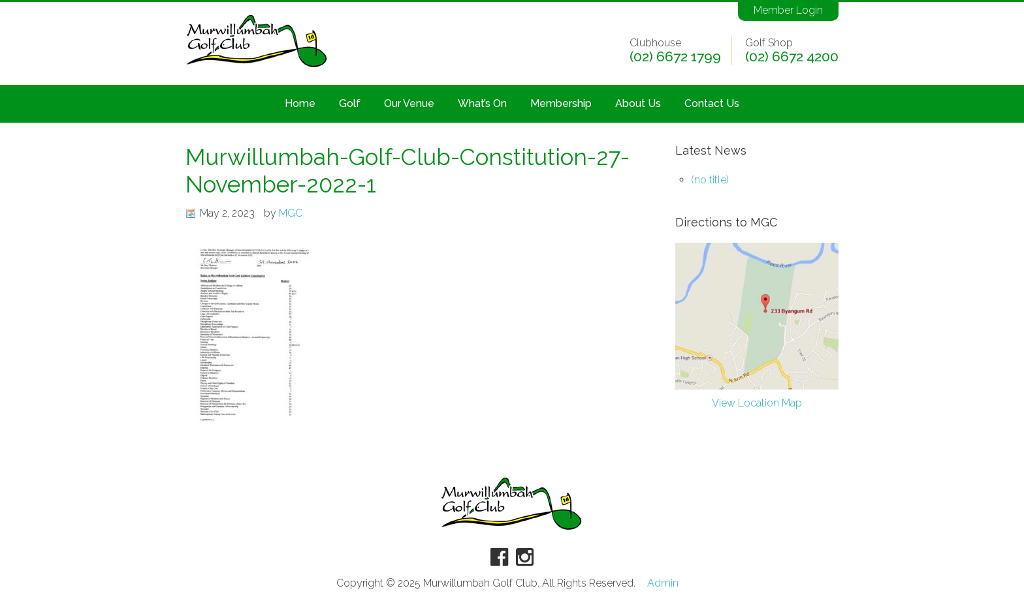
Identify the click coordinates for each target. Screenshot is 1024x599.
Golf (349, 103)
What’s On (482, 103)
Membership (561, 103)
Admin (663, 583)
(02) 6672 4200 (792, 57)
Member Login (788, 10)
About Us (638, 103)
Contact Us (711, 103)
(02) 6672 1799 (675, 57)
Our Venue (409, 103)
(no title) (710, 180)
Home (300, 103)
